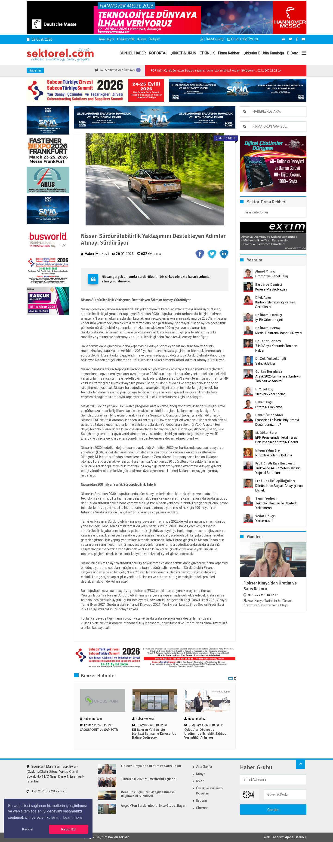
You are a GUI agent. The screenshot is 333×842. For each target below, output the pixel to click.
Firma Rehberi (229, 53)
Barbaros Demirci (268, 285)
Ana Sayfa (106, 39)
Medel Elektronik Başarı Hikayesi (278, 333)
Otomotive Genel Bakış (271, 276)
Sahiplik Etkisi (265, 363)
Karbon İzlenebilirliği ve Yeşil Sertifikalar (275, 304)
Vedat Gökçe (265, 516)
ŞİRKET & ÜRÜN (183, 53)
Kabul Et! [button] (68, 829)
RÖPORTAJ (158, 53)
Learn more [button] (72, 817)
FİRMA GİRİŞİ (212, 39)
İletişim (154, 39)
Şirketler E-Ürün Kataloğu (264, 53)
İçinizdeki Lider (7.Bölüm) (273, 455)
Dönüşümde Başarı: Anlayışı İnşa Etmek (279, 488)
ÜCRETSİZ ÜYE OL (243, 39)
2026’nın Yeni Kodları (270, 394)
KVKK (200, 781)
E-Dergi (293, 53)
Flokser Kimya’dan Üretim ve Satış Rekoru (270, 586)
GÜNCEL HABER (133, 53)
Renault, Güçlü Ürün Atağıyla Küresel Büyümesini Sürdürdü (148, 794)
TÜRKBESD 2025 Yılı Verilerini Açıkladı (149, 779)
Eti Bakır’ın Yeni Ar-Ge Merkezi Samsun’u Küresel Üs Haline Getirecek (154, 734)
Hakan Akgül (264, 402)
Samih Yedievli (266, 498)
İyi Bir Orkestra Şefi (269, 320)
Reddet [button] (27, 829)
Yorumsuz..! (264, 521)
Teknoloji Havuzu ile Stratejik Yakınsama (276, 505)
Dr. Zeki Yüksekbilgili (270, 359)
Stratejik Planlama (268, 407)
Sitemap (202, 808)
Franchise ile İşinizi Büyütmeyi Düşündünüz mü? (277, 422)
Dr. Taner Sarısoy (268, 341)
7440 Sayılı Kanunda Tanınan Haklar (276, 348)
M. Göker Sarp (266, 433)
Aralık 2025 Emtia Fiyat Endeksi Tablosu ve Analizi (278, 379)
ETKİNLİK (207, 53)
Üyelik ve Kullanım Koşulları (209, 790)
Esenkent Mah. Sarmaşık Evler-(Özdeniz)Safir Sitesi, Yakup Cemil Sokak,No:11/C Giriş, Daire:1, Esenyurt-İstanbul (56, 773)
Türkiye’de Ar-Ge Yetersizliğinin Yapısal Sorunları (278, 470)
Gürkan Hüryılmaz (268, 372)
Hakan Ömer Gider (269, 415)
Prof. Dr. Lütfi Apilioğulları (275, 481)
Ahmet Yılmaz (265, 271)
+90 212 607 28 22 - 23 (46, 791)
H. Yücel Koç (264, 389)
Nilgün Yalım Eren (268, 450)
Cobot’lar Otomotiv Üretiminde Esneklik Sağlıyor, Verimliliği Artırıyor (206, 734)
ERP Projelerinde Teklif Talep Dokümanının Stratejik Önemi (276, 440)
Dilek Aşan (263, 298)
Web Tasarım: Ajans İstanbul (284, 837)
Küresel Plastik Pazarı (271, 289)
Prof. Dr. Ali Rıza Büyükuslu (275, 463)
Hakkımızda (126, 39)
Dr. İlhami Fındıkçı (268, 315)
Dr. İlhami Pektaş (268, 328)
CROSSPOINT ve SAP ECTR (99, 730)
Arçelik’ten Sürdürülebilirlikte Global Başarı (154, 806)
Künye (142, 39)
